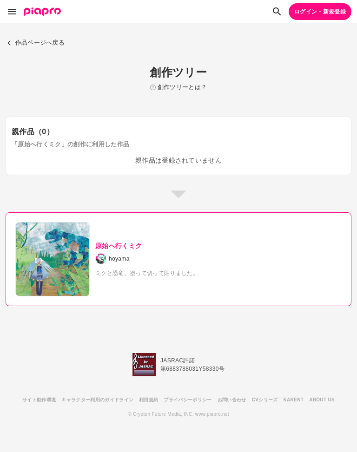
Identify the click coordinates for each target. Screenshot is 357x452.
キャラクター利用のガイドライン (97, 399)
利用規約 (148, 399)
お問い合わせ (232, 399)
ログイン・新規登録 (320, 11)
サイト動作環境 (39, 399)
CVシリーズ (265, 399)
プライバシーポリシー (188, 399)
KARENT (294, 399)
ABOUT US (322, 399)
